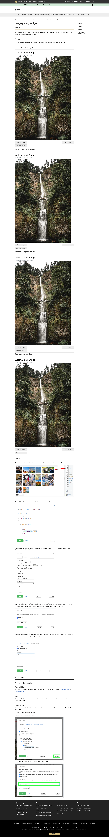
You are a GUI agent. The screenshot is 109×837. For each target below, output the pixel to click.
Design (80, 26)
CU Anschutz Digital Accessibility (44, 805)
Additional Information (81, 33)
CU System (37, 823)
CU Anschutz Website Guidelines (41, 809)
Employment (84, 823)
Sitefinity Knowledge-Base (58, 14)
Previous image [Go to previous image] (21, 142)
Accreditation (75, 823)
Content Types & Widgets (40, 19)
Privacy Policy (46, 823)
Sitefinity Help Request (62, 805)
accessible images (19, 691)
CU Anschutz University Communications (22, 809)
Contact (89, 14)
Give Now (92, 823)
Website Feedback (26, 823)
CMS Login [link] (54, 833)
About (80, 23)
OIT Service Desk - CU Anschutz (65, 808)
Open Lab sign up (61, 813)
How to (80, 29)
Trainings (31, 14)
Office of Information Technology (24, 805)
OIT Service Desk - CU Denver (64, 810)
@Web (17, 9)
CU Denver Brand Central (83, 810)
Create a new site (21, 14)
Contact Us (16, 823)
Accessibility (66, 823)
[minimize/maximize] (92, 5)
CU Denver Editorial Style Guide (44, 815)
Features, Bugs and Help (42, 14)
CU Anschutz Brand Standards (84, 808)
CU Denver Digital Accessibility (44, 812)
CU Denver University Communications (21, 813)
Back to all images (20, 145)
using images (65, 689)
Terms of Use (56, 823)
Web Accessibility (71, 14)
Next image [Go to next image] (68, 142)
